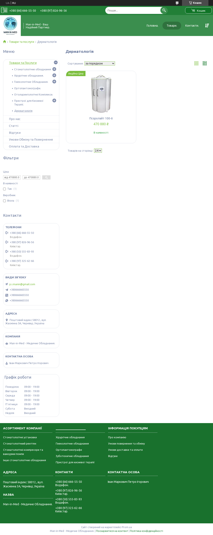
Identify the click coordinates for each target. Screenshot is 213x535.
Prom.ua (127, 527)
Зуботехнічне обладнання (72, 456)
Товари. (172, 25)
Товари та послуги (21, 41)
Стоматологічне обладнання (32, 69)
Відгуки (15, 132)
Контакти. (192, 25)
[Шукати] (164, 10)
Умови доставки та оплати (125, 449)
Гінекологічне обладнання (72, 443)
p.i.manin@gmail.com (22, 284)
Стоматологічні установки (20, 437)
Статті (13, 126)
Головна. (152, 25)
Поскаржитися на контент (112, 531)
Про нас (14, 119)
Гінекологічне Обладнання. (31, 81)
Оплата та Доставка (24, 146)
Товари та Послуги (23, 62)
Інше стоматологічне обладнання (24, 460)
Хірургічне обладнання (70, 437)
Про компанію (117, 437)
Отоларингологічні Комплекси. (33, 94)
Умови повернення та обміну (126, 443)
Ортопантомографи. (27, 88)
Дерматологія (23, 110)
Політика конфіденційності (146, 531)
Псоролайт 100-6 (101, 118)
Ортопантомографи (69, 449)
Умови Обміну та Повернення (31, 139)
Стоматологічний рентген (19, 443)
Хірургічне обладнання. (29, 75)
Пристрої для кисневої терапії (75, 462)
